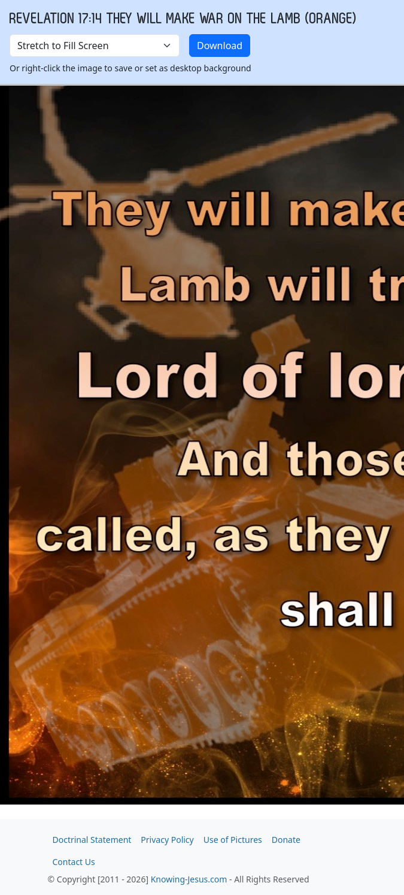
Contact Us (74, 861)
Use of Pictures (232, 839)
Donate (286, 839)
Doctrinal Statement (92, 839)
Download (219, 45)
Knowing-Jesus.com (189, 879)
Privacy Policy (167, 839)
